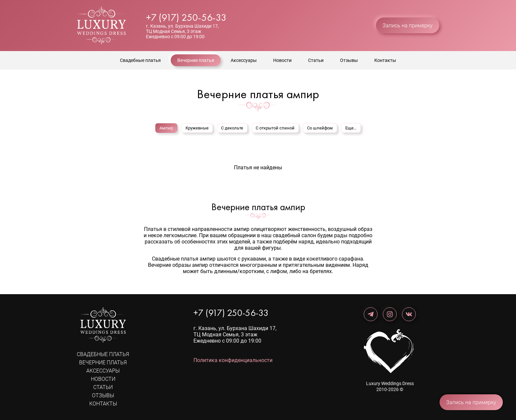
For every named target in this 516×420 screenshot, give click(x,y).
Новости (282, 60)
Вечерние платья (195, 60)
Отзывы (349, 60)
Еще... (351, 128)
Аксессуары (244, 60)
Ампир (166, 128)
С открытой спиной (275, 128)
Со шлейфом (320, 128)
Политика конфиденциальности (232, 360)
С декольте (232, 128)
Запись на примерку (408, 25)
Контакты (385, 60)
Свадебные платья (140, 60)
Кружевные (197, 128)
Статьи (316, 60)
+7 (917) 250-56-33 (186, 17)
